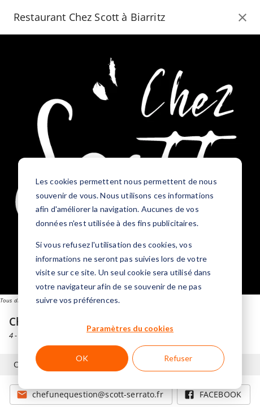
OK (82, 358)
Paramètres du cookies (130, 328)
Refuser (178, 358)
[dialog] (130, 273)
